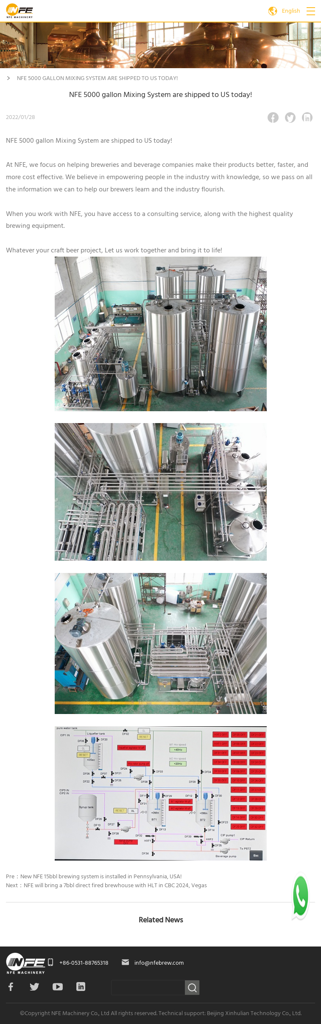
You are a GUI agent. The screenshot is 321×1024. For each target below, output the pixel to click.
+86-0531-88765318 (84, 963)
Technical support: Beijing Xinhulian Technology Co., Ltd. (230, 1013)
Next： (106, 885)
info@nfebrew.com (159, 963)
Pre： (94, 876)
